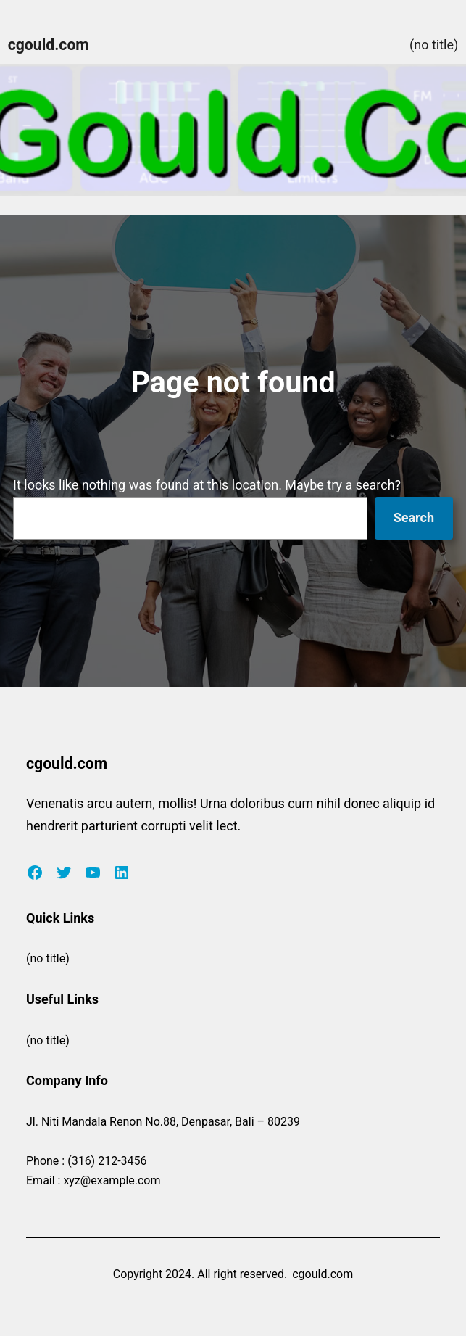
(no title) (433, 44)
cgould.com (48, 45)
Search (414, 517)
